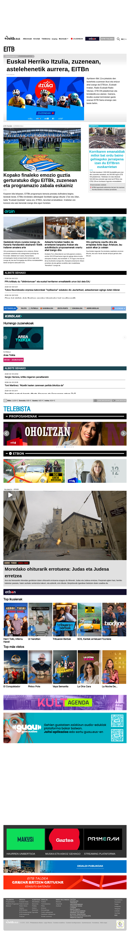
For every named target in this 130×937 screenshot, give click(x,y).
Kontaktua (95, 922)
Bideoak (8, 906)
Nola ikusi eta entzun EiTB (80, 916)
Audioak (58, 906)
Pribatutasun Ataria (36, 922)
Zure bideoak (119, 400)
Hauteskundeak (76, 904)
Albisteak (27, 39)
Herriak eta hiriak (77, 912)
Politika (34, 906)
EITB (8, 49)
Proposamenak (23, 416)
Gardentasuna (86, 922)
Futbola (43, 901)
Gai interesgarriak (78, 911)
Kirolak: (44, 899)
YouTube (117, 913)
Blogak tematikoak (78, 914)
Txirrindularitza (45, 904)
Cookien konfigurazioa (73, 922)
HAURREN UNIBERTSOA (21, 853)
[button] (56, 446)
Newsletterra (118, 900)
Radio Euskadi (23, 904)
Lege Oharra (48, 922)
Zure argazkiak (102, 400)
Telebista (46, 39)
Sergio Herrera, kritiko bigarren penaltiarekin (27, 377)
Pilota (43, 906)
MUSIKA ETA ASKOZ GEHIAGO (62, 853)
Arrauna (43, 908)
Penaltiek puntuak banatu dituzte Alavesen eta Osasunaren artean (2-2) (40, 394)
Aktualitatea (35, 901)
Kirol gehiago (45, 910)
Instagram (118, 906)
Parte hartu (75, 909)
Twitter (117, 904)
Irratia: (22, 899)
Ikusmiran (35, 910)
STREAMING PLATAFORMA (99, 853)
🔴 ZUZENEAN (117, 308)
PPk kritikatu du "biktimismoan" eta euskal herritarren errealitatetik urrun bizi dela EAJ (47, 281)
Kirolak (36, 39)
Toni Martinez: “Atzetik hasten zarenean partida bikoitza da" (34, 385)
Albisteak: (36, 899)
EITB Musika (23, 910)
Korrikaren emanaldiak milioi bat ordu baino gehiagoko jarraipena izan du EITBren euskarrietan (107, 159)
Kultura (34, 908)
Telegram (117, 908)
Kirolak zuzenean (46, 916)
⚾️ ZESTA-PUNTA (61, 308)
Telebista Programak (12, 904)
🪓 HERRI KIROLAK (91, 308)
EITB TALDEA (107, 39)
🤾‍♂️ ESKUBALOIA (76, 308)
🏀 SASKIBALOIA (46, 308)
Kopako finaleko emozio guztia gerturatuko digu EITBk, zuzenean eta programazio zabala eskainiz (40, 180)
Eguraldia (35, 912)
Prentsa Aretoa (76, 917)
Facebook (118, 902)
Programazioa (10, 901)
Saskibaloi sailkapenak (48, 914)
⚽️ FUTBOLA (33, 308)
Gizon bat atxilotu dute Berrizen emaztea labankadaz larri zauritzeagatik (40, 298)
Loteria (73, 907)
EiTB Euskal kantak (25, 912)
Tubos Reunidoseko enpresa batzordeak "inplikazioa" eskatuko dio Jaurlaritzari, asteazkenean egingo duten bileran (62, 290)
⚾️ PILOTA (23, 308)
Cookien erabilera (59, 922)
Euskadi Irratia (23, 901)
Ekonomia (35, 904)
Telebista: (10, 899)
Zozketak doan (76, 906)
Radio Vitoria (23, 906)
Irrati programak (24, 914)
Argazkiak (59, 904)
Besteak (63, 39)
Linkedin (117, 911)
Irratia (54, 39)
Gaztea (21, 908)
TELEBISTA (16, 409)
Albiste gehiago (15, 272)
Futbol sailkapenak (47, 912)
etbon (18, 453)
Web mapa (103, 922)
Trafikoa (73, 902)
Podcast (21, 916)
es (126, 39)
